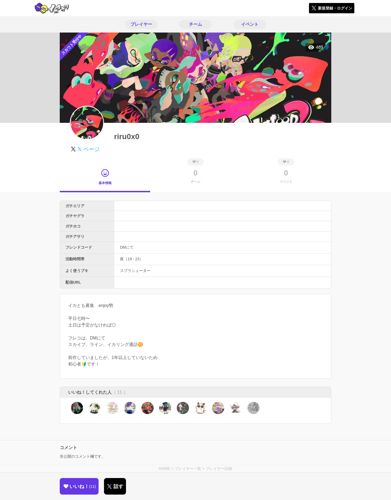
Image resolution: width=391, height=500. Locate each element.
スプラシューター (135, 270)
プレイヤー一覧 (188, 468)
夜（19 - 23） (131, 259)
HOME (164, 468)
